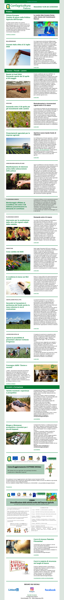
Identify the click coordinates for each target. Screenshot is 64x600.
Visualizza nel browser (32, 1)
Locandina (36, 555)
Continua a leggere (10, 34)
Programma (9, 487)
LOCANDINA (37, 419)
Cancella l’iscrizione (32, 595)
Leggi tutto (36, 67)
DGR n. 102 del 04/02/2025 (42, 149)
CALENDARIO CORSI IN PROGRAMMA (43, 578)
